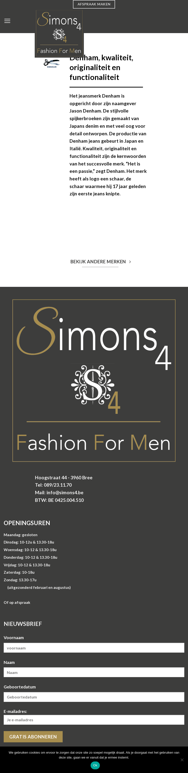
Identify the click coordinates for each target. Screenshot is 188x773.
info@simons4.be (65, 492)
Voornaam (14, 637)
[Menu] (7, 20)
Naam (9, 662)
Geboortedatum (20, 686)
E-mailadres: (94, 717)
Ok (95, 765)
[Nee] (181, 761)
